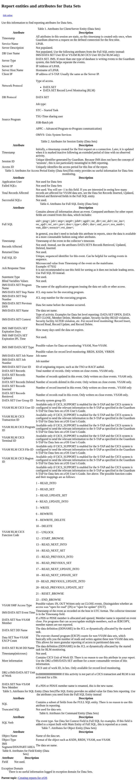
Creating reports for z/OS (32, 777)
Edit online (7, 15)
